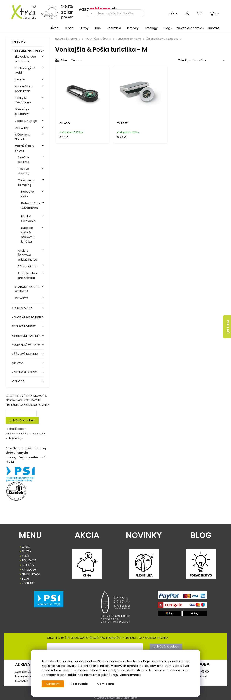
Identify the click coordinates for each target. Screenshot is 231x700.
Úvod (55, 28)
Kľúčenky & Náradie (22, 137)
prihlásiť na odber (22, 420)
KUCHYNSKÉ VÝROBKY (26, 345)
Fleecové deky (27, 194)
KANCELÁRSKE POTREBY (27, 317)
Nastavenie (79, 684)
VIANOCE (18, 381)
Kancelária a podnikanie (24, 88)
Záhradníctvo (27, 266)
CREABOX (21, 298)
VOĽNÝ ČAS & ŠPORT (24, 148)
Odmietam (105, 684)
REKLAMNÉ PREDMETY (27, 51)
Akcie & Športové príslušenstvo (27, 255)
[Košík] (214, 13)
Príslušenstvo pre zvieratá (27, 275)
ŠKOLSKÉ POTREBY (24, 326)
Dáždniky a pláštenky (22, 111)
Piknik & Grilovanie (28, 219)
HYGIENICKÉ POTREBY (26, 336)
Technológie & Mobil (25, 70)
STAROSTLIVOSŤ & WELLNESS (27, 289)
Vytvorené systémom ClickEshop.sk (115, 697)
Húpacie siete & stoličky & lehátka (28, 234)
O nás (69, 28)
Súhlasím (52, 684)
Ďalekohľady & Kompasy (30, 205)
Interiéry (132, 28)
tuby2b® (17, 363)
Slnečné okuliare (23, 159)
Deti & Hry (21, 128)
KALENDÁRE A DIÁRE (24, 372)
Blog (167, 28)
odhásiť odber (16, 429)
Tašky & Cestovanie (23, 100)
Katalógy (151, 28)
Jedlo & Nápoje (26, 121)
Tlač (98, 28)
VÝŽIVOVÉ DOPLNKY (25, 354)
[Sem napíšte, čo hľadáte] (119, 13)
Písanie (20, 79)
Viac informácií (130, 675)
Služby (84, 28)
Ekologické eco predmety (25, 59)
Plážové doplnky (23, 171)
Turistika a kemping (26, 182)
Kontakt (213, 28)
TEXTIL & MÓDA (22, 308)
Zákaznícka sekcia (189, 28)
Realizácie (114, 28)
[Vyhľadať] (91, 13)
